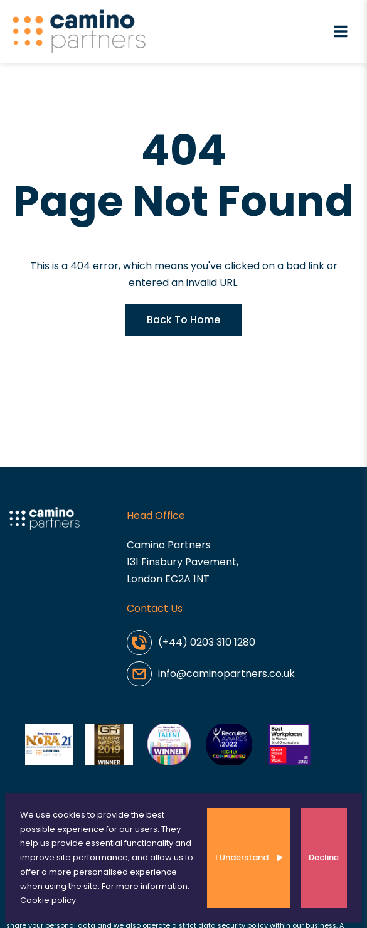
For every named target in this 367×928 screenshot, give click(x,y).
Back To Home (183, 319)
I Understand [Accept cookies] (242, 857)
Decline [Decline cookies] (324, 857)
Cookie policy (48, 900)
